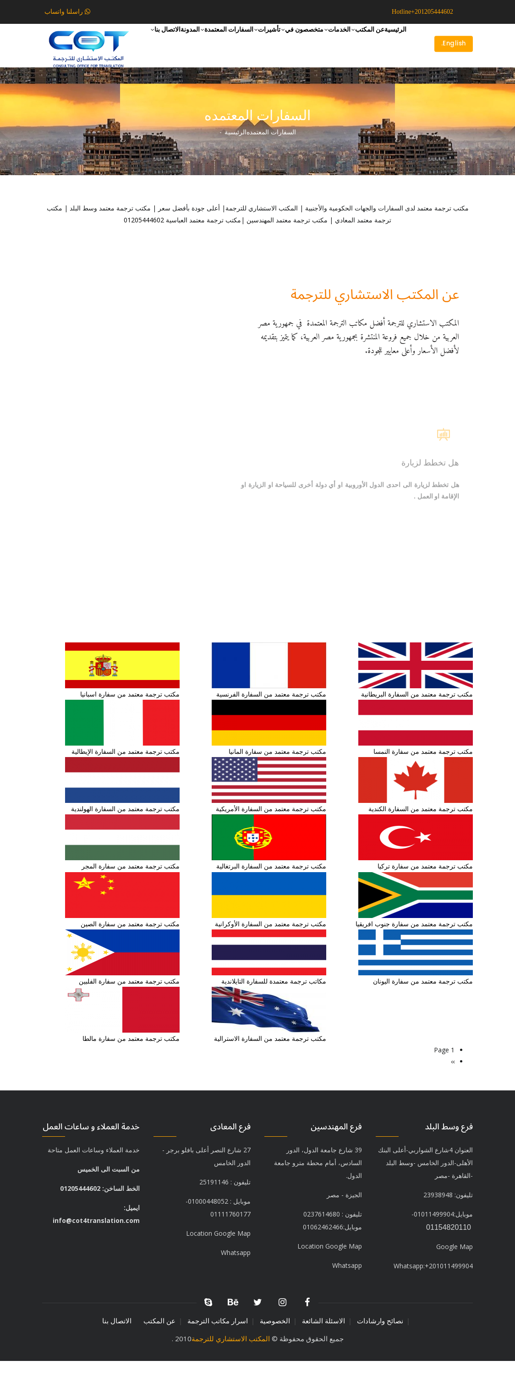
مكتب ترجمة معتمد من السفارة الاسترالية (270, 1065)
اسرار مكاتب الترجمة (217, 1348)
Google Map (454, 1273)
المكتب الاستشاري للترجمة (231, 1365)
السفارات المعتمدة (373, 77)
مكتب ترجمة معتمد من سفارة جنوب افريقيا (414, 950)
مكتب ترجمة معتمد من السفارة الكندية (420, 835)
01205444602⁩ (144, 247)
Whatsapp (347, 1292)
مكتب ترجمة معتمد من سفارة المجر (131, 893)
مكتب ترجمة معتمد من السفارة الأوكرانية (270, 950)
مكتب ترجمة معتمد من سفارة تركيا (425, 893)
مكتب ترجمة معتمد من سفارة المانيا (277, 778)
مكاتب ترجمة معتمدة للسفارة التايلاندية (273, 1008)
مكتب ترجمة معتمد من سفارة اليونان (423, 1008)
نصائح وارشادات (380, 1348)
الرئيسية (390, 41)
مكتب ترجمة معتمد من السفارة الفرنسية (271, 721)
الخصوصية (275, 1348)
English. (451, 57)
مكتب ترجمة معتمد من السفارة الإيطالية (125, 778)
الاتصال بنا (287, 77)
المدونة (323, 77)
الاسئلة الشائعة (323, 1348)
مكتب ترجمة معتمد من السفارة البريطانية (417, 721)
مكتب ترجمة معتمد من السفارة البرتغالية (270, 893)
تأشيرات (215, 42)
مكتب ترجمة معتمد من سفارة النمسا (423, 778)
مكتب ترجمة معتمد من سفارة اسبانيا (130, 721)
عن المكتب (351, 42)
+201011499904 (433, 1292)
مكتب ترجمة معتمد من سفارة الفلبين (129, 1008)
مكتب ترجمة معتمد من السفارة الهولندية (125, 835)
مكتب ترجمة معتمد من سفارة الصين (130, 950)
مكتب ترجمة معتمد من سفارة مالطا (131, 1065)
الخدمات (309, 42)
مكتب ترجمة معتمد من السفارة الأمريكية (271, 835)
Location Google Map (218, 1260)
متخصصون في (262, 42)
